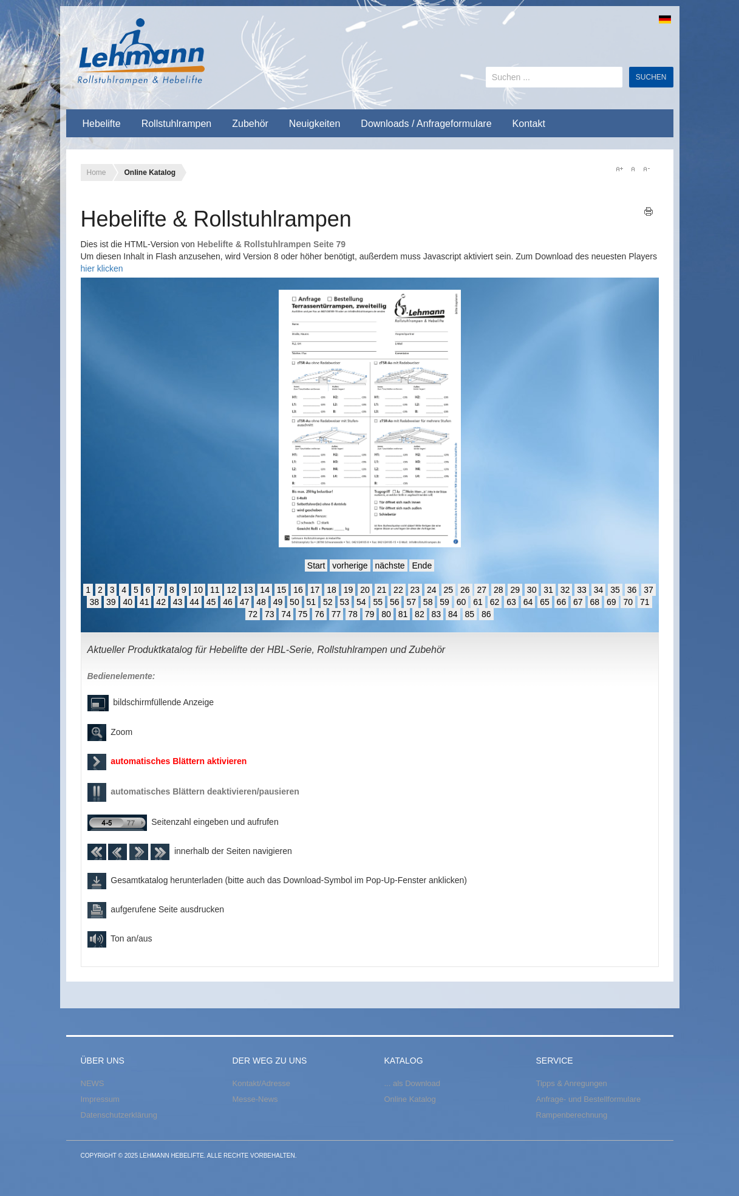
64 (528, 602)
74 (286, 614)
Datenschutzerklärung (119, 1114)
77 (336, 614)
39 (111, 602)
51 (311, 602)
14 (265, 590)
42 (161, 602)
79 (370, 614)
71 (645, 602)
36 (632, 590)
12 (231, 590)
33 (582, 590)
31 (548, 590)
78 (353, 614)
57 (411, 602)
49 (278, 602)
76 (319, 614)
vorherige (349, 565)
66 (562, 602)
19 (348, 590)
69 (611, 602)
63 (511, 602)
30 (532, 590)
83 (436, 614)
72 (252, 614)
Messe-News (255, 1099)
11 (215, 590)
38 (94, 602)
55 (378, 602)
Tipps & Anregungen (571, 1083)
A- (646, 169)
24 (432, 590)
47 (245, 602)
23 (415, 590)
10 (198, 590)
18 (331, 590)
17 (315, 590)
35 (615, 590)
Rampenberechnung (572, 1114)
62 (495, 602)
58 (428, 602)
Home (96, 172)
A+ (619, 169)
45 (211, 602)
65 (545, 602)
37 (648, 590)
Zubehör (250, 123)
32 (565, 590)
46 (228, 602)
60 (461, 602)
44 (194, 602)
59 (444, 602)
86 (486, 614)
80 (386, 614)
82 (419, 614)
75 (303, 614)
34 (599, 590)
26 (465, 590)
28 (498, 590)
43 (178, 602)
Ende (422, 565)
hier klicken (102, 268)
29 (515, 590)
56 (395, 602)
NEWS (92, 1083)
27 (481, 590)
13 (248, 590)
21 (382, 590)
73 (269, 614)
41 (144, 602)
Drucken (648, 211)
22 (398, 590)
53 (345, 602)
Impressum (100, 1099)
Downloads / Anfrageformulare (426, 123)
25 (449, 590)
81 (403, 614)
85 (470, 614)
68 (595, 602)
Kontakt (529, 123)
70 (628, 602)
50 (294, 602)
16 (298, 590)
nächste (390, 565)
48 (261, 602)
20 (365, 590)
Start (316, 565)
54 (361, 602)
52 (328, 602)
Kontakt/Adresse (261, 1083)
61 (478, 602)
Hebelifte (102, 123)
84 (453, 614)
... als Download (412, 1083)
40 (127, 602)
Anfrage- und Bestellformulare (588, 1099)
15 (282, 590)
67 (578, 602)
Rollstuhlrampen (176, 123)
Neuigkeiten (315, 123)
